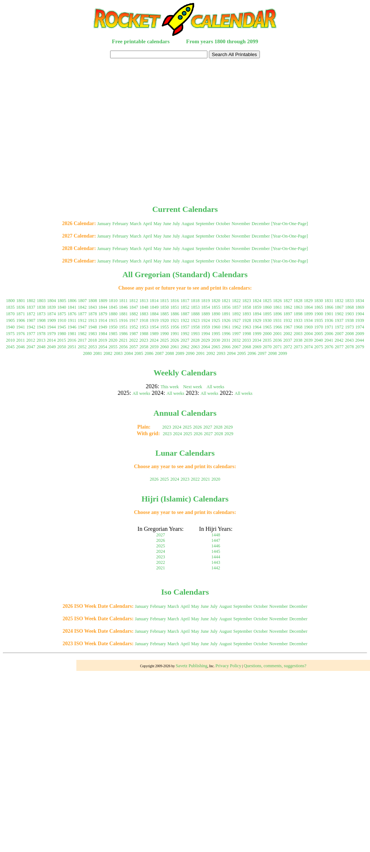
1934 (308, 320)
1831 (328, 300)
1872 (30, 313)
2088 (169, 353)
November (241, 223)
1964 (257, 327)
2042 (339, 340)
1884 (154, 313)
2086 (149, 353)
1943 (41, 327)
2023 (143, 340)
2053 (92, 346)
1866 (328, 307)
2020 (113, 340)
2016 (72, 340)
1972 (339, 327)
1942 (30, 327)
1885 (164, 313)
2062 (185, 346)
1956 (174, 327)
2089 (179, 353)
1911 (72, 320)
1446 (215, 545)
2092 (210, 353)
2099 (282, 353)
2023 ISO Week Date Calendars (97, 643)
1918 (143, 320)
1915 (113, 320)
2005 (318, 333)
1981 (72, 333)
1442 (215, 567)
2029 (205, 340)
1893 (246, 313)
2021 (123, 340)
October (223, 223)
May (157, 223)
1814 (154, 300)
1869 (359, 307)
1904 (359, 313)
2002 (287, 333)
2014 (51, 340)
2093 (221, 353)
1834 (359, 300)
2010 (10, 340)
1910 (61, 320)
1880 (113, 313)
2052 (82, 346)
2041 (328, 340)
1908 (41, 320)
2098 (272, 353)
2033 (246, 340)
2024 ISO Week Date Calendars (97, 631)
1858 (246, 307)
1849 (154, 307)
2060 (164, 346)
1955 (164, 327)
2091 (200, 353)
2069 (257, 346)
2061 (174, 346)
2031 (226, 340)
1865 (318, 307)
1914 (102, 320)
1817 (185, 300)
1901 (328, 313)
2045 (10, 346)
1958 (195, 327)
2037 (287, 340)
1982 (82, 333)
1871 (20, 313)
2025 (164, 340)
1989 (154, 333)
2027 (185, 340)
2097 (262, 353)
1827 (287, 300)
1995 (215, 333)
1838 (41, 307)
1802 (30, 300)
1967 (287, 327)
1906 (20, 320)
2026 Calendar (78, 223)
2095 (241, 353)
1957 (185, 327)
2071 (277, 346)
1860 (267, 307)
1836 (20, 307)
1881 (123, 313)
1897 (287, 313)
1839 (51, 307)
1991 (174, 333)
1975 (10, 333)
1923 (195, 320)
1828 (298, 300)
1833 (349, 300)
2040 (318, 340)
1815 (164, 300)
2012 (30, 340)
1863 (298, 307)
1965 (267, 327)
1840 (61, 307)
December (261, 223)
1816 (174, 300)
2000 (267, 333)
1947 (82, 327)
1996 (226, 333)
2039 (308, 340)
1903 (349, 313)
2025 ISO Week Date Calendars (97, 618)
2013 (41, 340)
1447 (215, 540)
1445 (215, 551)
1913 (92, 320)
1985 (113, 333)
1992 (185, 333)
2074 (308, 346)
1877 (82, 313)
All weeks (215, 386)
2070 (267, 346)
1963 (246, 327)
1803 (41, 300)
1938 (349, 320)
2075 (318, 346)
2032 (236, 340)
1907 (30, 320)
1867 (339, 307)
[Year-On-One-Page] (289, 223)
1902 (339, 313)
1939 (359, 320)
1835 (10, 307)
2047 (30, 346)
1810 (113, 300)
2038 (298, 340)
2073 (298, 346)
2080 (87, 353)
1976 (20, 333)
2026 (174, 340)
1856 (226, 307)
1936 (328, 320)
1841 (72, 307)
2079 (359, 346)
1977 (30, 333)
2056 (123, 346)
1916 (123, 320)
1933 (298, 320)
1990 (164, 333)
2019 (102, 340)
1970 (318, 327)
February (120, 223)
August (187, 223)
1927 (236, 320)
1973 (349, 327)
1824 (257, 300)
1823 (246, 300)
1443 (215, 562)
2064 (205, 346)
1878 (92, 313)
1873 (41, 313)
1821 (226, 300)
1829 (308, 300)
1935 (318, 320)
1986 (123, 333)
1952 (133, 327)
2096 (251, 353)
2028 (195, 340)
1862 (287, 307)
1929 (257, 320)
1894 (257, 313)
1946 (72, 327)
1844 (102, 307)
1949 (102, 327)
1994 (205, 333)
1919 (154, 320)
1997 (236, 333)
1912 (82, 320)
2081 (97, 353)
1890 (215, 313)
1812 (133, 300)
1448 (215, 534)
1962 (236, 327)
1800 (10, 300)
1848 (143, 307)
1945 (61, 327)
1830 (318, 300)
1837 (30, 307)
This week (169, 386)
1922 (185, 320)
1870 (10, 313)
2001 (277, 333)
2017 (82, 340)
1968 (298, 327)
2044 (359, 340)
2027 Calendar (78, 236)
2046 (20, 346)
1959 (205, 327)
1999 (257, 333)
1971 (328, 327)
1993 (195, 333)
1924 (205, 320)
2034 (257, 340)
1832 (339, 300)
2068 (246, 346)
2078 (349, 346)
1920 (164, 320)
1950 (113, 327)
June (167, 223)
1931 (277, 320)
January (104, 223)
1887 (185, 313)
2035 (267, 340)
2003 (298, 333)
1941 (20, 327)
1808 (92, 300)
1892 (236, 313)
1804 (51, 300)
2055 (113, 346)
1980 (61, 333)
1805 (61, 300)
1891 (226, 313)
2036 (277, 340)
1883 (143, 313)
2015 (61, 340)
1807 (82, 300)
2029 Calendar (78, 261)
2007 (339, 333)
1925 (215, 320)
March (135, 223)
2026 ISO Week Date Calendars (97, 606)
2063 (195, 346)
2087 (159, 353)
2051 (72, 346)
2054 (102, 346)
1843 (92, 307)
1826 (277, 300)
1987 (133, 333)
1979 (51, 333)
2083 (118, 353)
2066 (226, 346)
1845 (113, 307)
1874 (51, 313)
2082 (108, 353)
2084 (128, 353)
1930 (267, 320)
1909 (51, 320)
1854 (205, 307)
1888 (195, 313)
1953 (143, 327)
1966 (277, 327)
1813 (143, 300)
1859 (257, 307)
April (147, 223)
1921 (174, 320)
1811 (123, 300)
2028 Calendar (78, 248)
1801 (20, 300)
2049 (51, 346)
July (176, 223)
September (205, 223)
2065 (215, 346)
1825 (267, 300)
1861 (277, 307)
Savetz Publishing (191, 665)
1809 (102, 300)
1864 (308, 307)
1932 (287, 320)
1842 (82, 307)
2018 (92, 340)
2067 (236, 346)
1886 (174, 313)
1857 (236, 307)
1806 (72, 300)
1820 (215, 300)
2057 (133, 346)
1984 (102, 333)
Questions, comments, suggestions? (275, 665)
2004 (308, 333)
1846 (123, 307)
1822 (236, 300)
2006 (328, 333)
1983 (92, 333)
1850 (164, 307)
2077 (339, 346)
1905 (10, 320)
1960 (215, 327)
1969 (308, 327)
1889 (205, 313)
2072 (287, 346)
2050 (61, 346)
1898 (298, 313)
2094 (231, 353)
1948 (92, 327)
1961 (226, 327)
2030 (215, 340)
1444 (215, 556)
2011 (20, 340)
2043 (349, 340)
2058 (143, 346)
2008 (349, 333)
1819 (205, 300)
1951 (123, 327)
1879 (102, 313)
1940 (10, 327)
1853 (195, 307)
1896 (277, 313)
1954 (154, 327)
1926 (226, 320)
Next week (192, 386)
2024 (154, 340)
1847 (133, 307)
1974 (359, 327)
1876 (72, 313)
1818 (195, 300)
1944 (51, 327)
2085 (138, 353)
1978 (41, 333)
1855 (215, 307)
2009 (359, 333)
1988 (143, 333)
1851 (174, 307)
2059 (154, 346)
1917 (133, 320)
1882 (133, 313)
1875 (61, 313)
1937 (339, 320)
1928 (246, 320)
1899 (308, 313)
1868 (349, 307)
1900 (318, 313)
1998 (246, 333)
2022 (133, 340)
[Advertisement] (184, 130)
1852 (185, 307)
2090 (190, 353)
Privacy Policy (228, 665)
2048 (41, 346)
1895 (267, 313)
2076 (328, 346)
